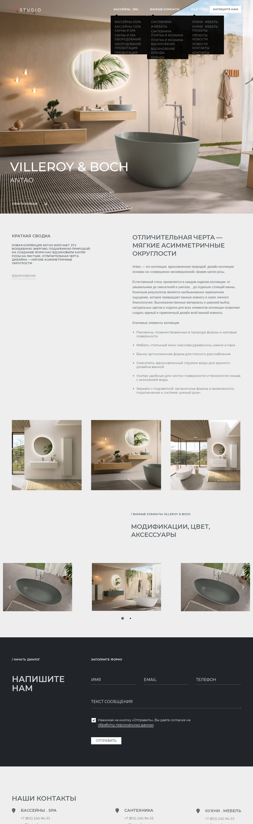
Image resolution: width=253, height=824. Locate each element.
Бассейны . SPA (39, 811)
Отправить (106, 742)
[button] (243, 587)
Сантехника (138, 811)
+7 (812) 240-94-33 (35, 819)
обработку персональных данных (126, 726)
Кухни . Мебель (223, 820)
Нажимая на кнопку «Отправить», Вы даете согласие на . (144, 723)
